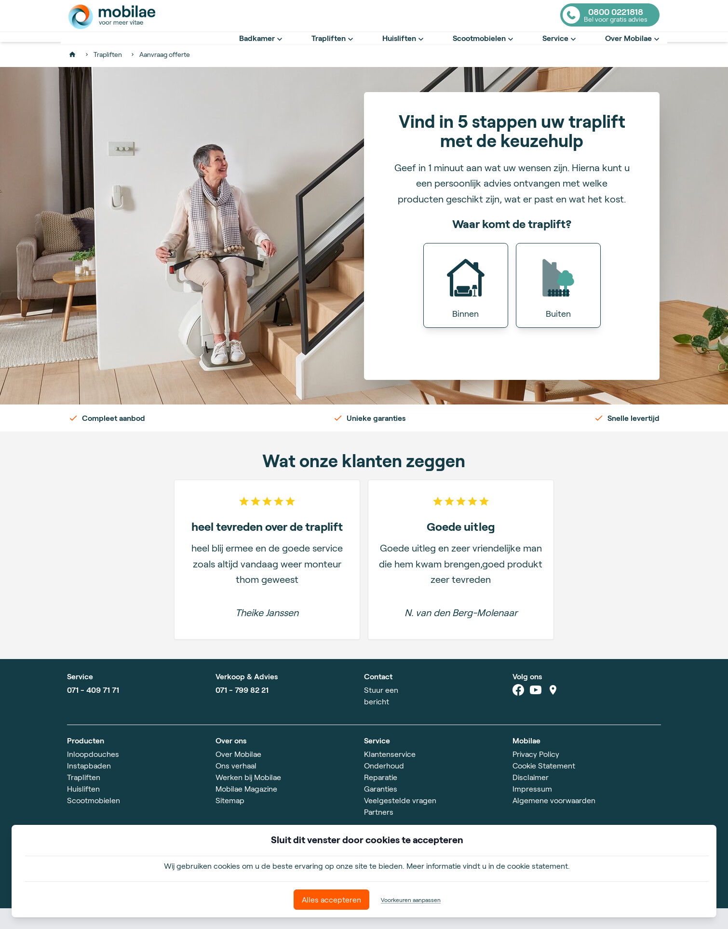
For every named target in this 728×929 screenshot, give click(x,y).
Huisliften (404, 48)
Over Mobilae (633, 48)
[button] (465, 306)
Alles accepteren (331, 899)
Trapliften (333, 48)
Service (560, 48)
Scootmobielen (484, 48)
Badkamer (261, 48)
